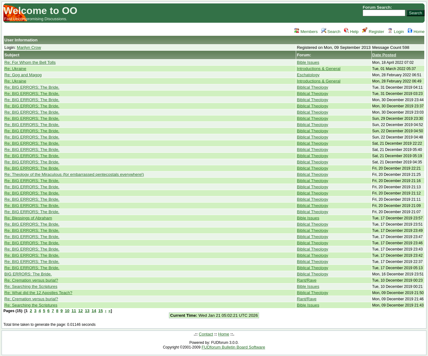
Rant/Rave (306, 280)
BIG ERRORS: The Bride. (28, 274)
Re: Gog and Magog (23, 75)
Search (331, 31)
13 (87, 310)
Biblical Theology (312, 87)
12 (80, 310)
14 (93, 310)
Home (416, 31)
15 (100, 310)
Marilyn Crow (29, 47)
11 (74, 310)
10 (67, 310)
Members (306, 31)
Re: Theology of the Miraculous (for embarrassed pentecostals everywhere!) (74, 174)
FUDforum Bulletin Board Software (233, 347)
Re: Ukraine (15, 68)
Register (373, 31)
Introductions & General (318, 68)
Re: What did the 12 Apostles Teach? (38, 292)
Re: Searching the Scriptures (30, 286)
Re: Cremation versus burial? (31, 280)
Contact (206, 334)
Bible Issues (308, 62)
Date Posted (384, 55)
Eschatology (308, 75)
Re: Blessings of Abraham (28, 218)
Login (396, 31)
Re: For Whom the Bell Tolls (30, 62)
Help (351, 31)
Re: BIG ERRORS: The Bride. (31, 87)
